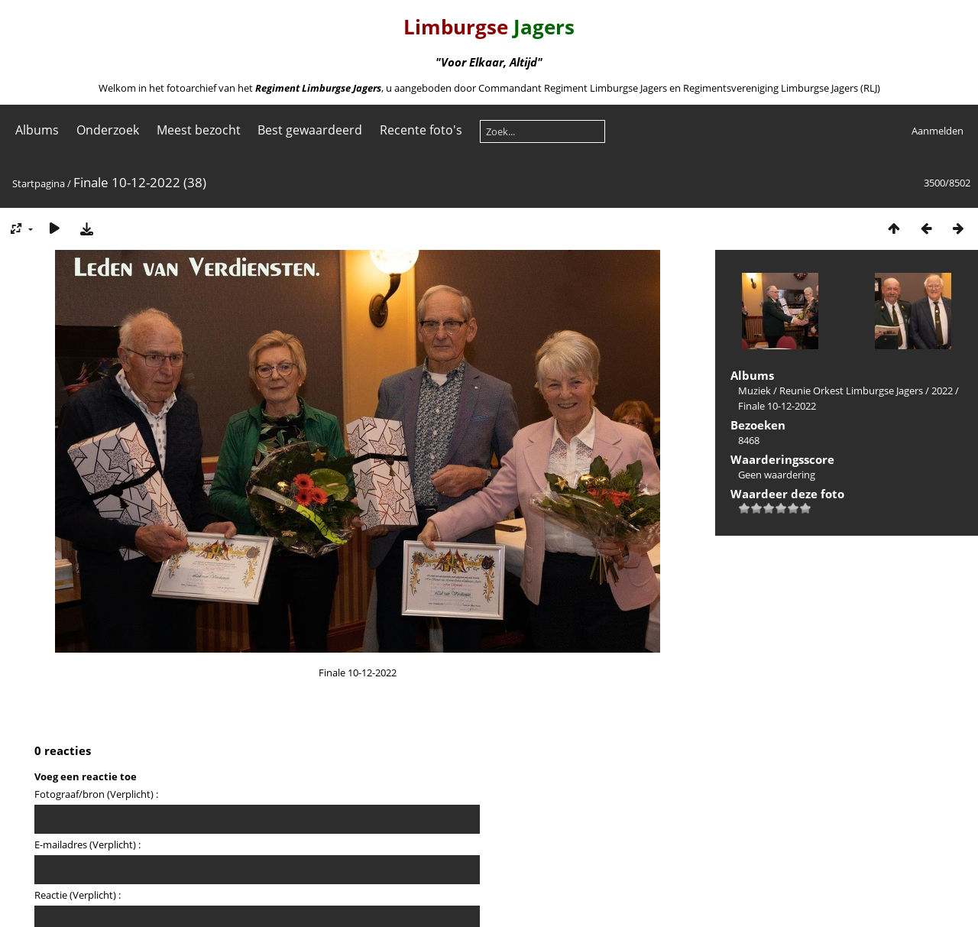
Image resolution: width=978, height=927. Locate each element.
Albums (37, 130)
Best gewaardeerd (309, 130)
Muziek (754, 390)
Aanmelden (937, 131)
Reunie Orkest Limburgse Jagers (851, 390)
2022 (942, 390)
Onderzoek (107, 130)
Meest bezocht (199, 130)
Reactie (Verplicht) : (77, 895)
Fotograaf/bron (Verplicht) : (96, 794)
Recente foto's (421, 130)
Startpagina (38, 183)
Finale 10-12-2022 (777, 406)
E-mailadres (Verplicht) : (87, 844)
